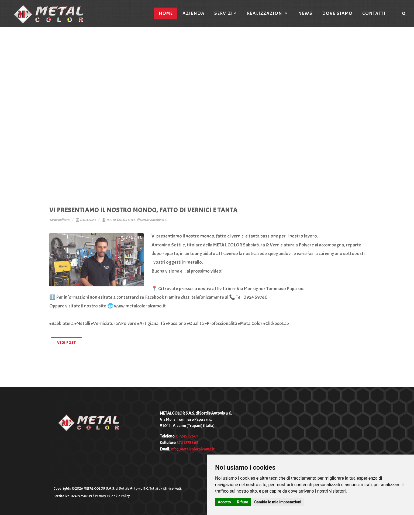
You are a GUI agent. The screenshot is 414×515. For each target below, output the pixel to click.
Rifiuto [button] (242, 502)
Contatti (373, 13)
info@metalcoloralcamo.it (192, 449)
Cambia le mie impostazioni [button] (277, 502)
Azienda (193, 13)
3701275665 (187, 442)
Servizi (225, 13)
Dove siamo (337, 13)
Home (166, 13)
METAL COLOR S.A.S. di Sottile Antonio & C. (134, 220)
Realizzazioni (267, 13)
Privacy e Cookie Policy (112, 496)
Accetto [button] (224, 502)
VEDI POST (66, 342)
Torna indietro (59, 220)
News (305, 13)
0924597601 (187, 436)
